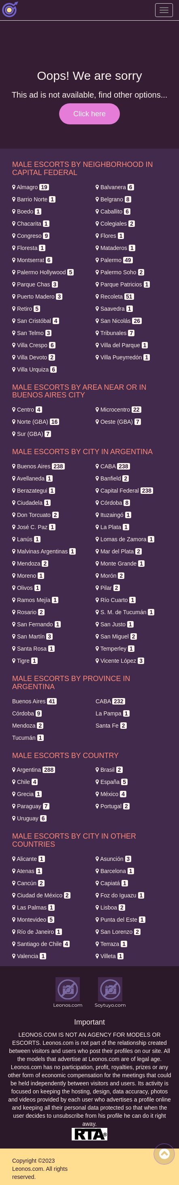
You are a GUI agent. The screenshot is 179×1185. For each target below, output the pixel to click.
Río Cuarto (116, 600)
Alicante (28, 859)
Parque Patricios (123, 284)
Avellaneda (32, 478)
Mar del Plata (119, 551)
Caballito (113, 211)
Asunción (113, 859)
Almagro (30, 187)
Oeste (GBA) (118, 421)
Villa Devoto (33, 357)
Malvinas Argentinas (44, 551)
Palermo (114, 260)
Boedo (26, 211)
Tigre (25, 661)
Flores (110, 236)
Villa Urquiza (34, 369)
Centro (27, 409)
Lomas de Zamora (125, 539)
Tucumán (28, 737)
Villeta (110, 956)
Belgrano (113, 199)
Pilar (108, 588)
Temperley (115, 648)
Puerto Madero (37, 296)
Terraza (111, 944)
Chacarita (30, 223)
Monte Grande (120, 563)
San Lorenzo (118, 932)
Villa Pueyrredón (123, 357)
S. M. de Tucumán (125, 612)
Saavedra (114, 308)
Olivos (26, 588)
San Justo (115, 624)
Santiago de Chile (41, 944)
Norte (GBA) (35, 421)
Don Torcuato (35, 515)
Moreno (28, 575)
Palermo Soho (120, 272)
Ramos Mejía (35, 600)
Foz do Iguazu (120, 895)
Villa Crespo (33, 345)
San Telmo (31, 333)
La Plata (112, 527)
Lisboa (110, 907)
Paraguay (30, 806)
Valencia (29, 956)
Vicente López (120, 661)
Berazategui (33, 490)
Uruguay (29, 818)
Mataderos (115, 248)
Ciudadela (31, 503)
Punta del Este (120, 919)
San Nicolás (119, 321)
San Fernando (36, 624)
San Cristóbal (35, 321)
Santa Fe (111, 725)
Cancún (28, 883)
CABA (113, 466)
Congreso (30, 236)
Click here (89, 114)
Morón (110, 575)
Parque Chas (35, 284)
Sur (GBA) (31, 434)
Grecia (27, 794)
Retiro (26, 308)
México (111, 794)
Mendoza (30, 563)
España (112, 782)
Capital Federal (124, 490)
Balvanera (115, 187)
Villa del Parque (122, 345)
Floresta (28, 248)
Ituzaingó (113, 515)
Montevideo (33, 919)
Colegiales (115, 223)
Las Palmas (33, 907)
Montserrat (32, 260)
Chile (25, 782)
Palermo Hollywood (43, 272)
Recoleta (115, 296)
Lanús (26, 539)
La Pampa (113, 713)
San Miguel (116, 636)
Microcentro (118, 409)
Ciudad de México (41, 895)
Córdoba (113, 503)
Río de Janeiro (37, 932)
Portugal (113, 806)
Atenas (27, 871)
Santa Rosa (33, 648)
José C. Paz (33, 527)
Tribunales (115, 333)
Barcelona (115, 871)
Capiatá (112, 883)
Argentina (33, 770)
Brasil (109, 770)
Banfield (112, 478)
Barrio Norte (33, 199)
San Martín (32, 636)
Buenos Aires (38, 466)
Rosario (28, 612)
